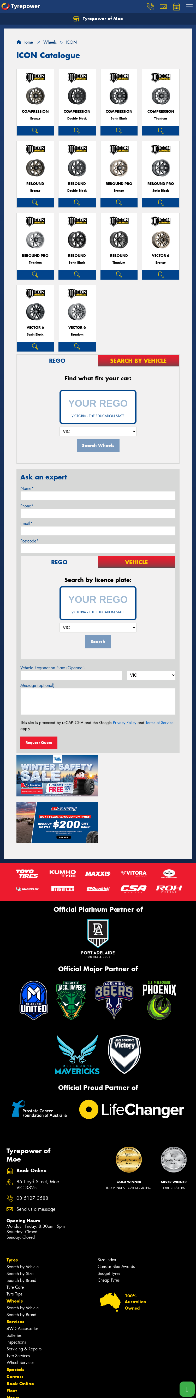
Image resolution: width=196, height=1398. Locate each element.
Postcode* (29, 541)
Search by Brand (21, 1233)
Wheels (15, 1253)
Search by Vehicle (23, 1219)
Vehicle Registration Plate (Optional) (52, 668)
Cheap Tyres (109, 1233)
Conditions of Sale (69, 1389)
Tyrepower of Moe (98, 19)
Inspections (16, 1295)
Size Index (107, 1212)
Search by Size (20, 1226)
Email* (26, 523)
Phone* (26, 506)
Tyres (12, 1212)
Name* (27, 488)
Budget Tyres (109, 1226)
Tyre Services (18, 1308)
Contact (15, 1329)
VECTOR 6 (160, 255)
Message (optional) (37, 685)
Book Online (20, 1336)
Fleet (12, 1343)
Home (24, 42)
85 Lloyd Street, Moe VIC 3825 (37, 1137)
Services (15, 1274)
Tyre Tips (14, 1246)
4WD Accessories (22, 1281)
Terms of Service (160, 722)
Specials (15, 1322)
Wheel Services (20, 1315)
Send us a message (35, 1162)
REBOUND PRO (119, 184)
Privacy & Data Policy (37, 1389)
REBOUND (35, 184)
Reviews (16, 1364)
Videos (14, 1357)
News (13, 1350)
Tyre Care (15, 1240)
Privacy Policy (124, 722)
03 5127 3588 (32, 1151)
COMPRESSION (35, 111)
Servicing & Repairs (24, 1301)
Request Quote (39, 742)
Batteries (14, 1288)
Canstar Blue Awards (116, 1219)
